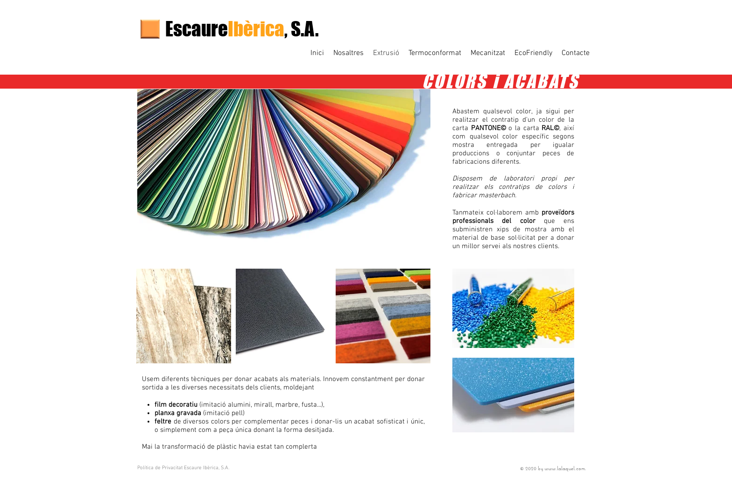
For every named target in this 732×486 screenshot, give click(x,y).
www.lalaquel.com (564, 468)
